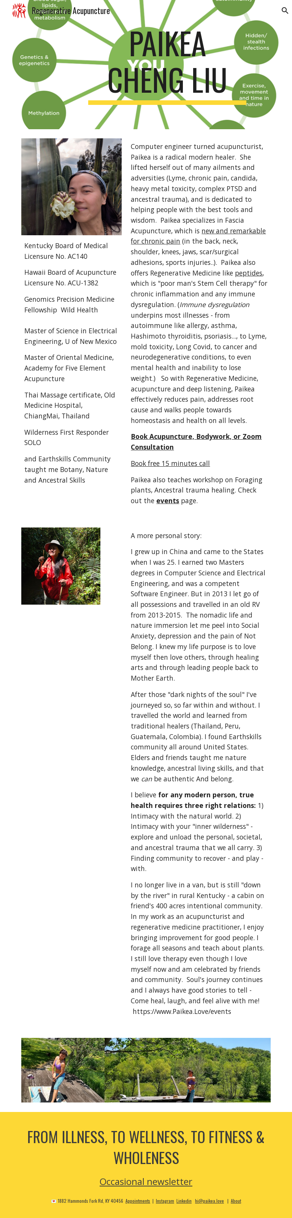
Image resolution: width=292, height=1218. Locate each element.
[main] (167, 64)
